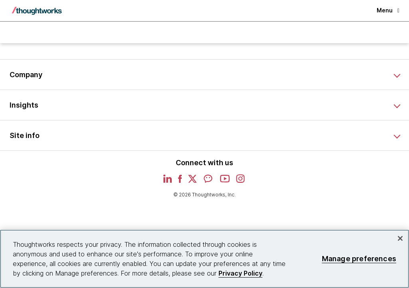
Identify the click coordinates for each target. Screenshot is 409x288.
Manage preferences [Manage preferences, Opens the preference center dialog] (359, 258)
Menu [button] (388, 10)
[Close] (400, 238)
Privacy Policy (240, 273)
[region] (204, 259)
